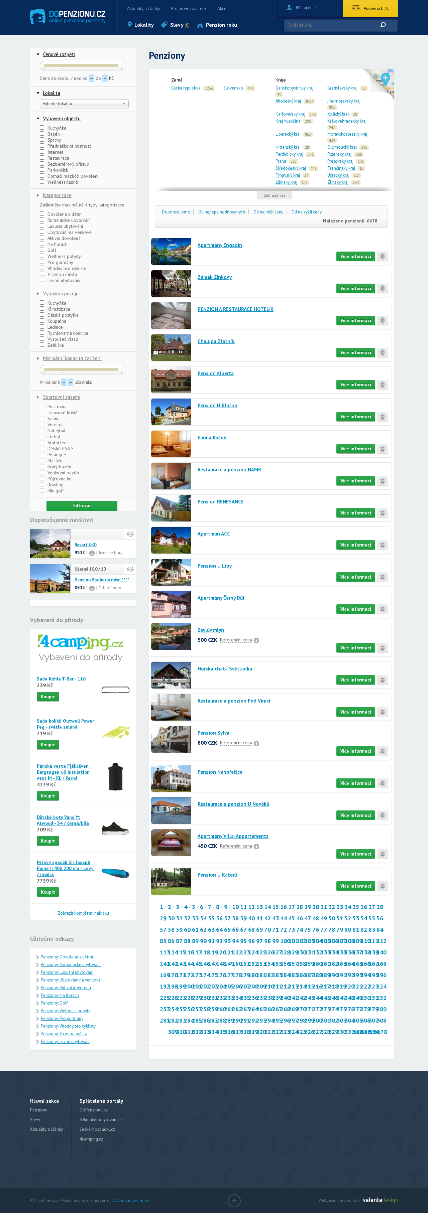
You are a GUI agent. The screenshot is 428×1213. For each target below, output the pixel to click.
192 (349, 975)
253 (165, 1009)
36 (219, 918)
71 (275, 929)
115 (181, 952)
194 (365, 975)
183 (277, 975)
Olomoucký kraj (342, 147)
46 (299, 918)
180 (253, 975)
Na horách (54, 244)
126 (269, 952)
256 (189, 1009)
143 (181, 963)
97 (259, 941)
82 (363, 929)
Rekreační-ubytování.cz (101, 1119)
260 (221, 1009)
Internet (51, 152)
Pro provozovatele (188, 8)
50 (331, 918)
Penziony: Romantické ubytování (71, 964)
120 (221, 952)
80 (347, 929)
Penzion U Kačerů (217, 875)
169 (165, 975)
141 (165, 963)
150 (237, 963)
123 (245, 952)
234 (237, 998)
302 (333, 1020)
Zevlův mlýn (211, 630)
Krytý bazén (55, 467)
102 (301, 941)
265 (261, 1009)
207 (245, 986)
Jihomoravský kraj (343, 101)
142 (173, 963)
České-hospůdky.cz (97, 1129)
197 (165, 986)
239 (277, 998)
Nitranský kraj (288, 147)
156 (285, 963)
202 (205, 986)
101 (293, 941)
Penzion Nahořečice (220, 772)
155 (277, 963)
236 (253, 998)
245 (325, 998)
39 (243, 918)
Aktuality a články (143, 8)
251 (373, 998)
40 (251, 918)
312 (197, 1032)
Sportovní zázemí (61, 397)
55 (371, 918)
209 (261, 986)
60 (187, 929)
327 (317, 1032)
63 (211, 929)
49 (323, 918)
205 (229, 986)
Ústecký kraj (338, 175)
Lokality (144, 24)
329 (333, 1032)
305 (357, 1020)
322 (277, 1032)
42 (267, 918)
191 (341, 975)
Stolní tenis (55, 443)
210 (269, 986)
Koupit (48, 697)
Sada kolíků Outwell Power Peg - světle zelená (65, 724)
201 (197, 986)
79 (339, 929)
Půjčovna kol (56, 479)
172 (189, 975)
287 (213, 1020)
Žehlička (52, 345)
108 (349, 941)
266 (269, 1009)
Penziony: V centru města (64, 1034)
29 (163, 918)
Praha (281, 161)
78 (331, 929)
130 (301, 952)
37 (227, 918)
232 (221, 998)
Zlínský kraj (337, 182)
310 (181, 1032)
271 (309, 1009)
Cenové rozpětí (59, 54)
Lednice (51, 327)
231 (213, 998)
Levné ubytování (60, 280)
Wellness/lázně (59, 182)
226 (173, 998)
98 (267, 941)
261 (229, 1009)
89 (195, 941)
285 (197, 1020)
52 (347, 918)
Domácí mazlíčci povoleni (69, 176)
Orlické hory (110, 588)
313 (205, 1032)
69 (259, 929)
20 (315, 907)
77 (323, 929)
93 (227, 941)
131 (309, 952)
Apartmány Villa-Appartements (233, 836)
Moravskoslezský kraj (347, 134)
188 (317, 975)
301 (325, 1020)
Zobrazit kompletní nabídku (83, 913)
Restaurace (54, 158)
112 (382, 941)
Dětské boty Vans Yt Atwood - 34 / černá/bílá (63, 820)
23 (339, 907)
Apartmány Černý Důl (221, 598)
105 (325, 941)
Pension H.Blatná (217, 405)
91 (211, 941)
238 (269, 998)
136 (349, 952)
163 (341, 963)
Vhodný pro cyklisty (63, 268)
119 (213, 952)
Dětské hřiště (56, 449)
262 (237, 1009)
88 (187, 941)
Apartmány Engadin (220, 245)
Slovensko (233, 88)
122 (237, 952)
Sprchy (50, 140)
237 (261, 998)
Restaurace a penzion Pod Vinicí (234, 701)
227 (181, 998)
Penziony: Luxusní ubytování (67, 972)
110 (365, 941)
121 (229, 952)
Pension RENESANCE (221, 501)
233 (229, 998)
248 (349, 998)
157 (293, 963)
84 (380, 929)
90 (203, 941)
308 (382, 1020)
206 (237, 986)
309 (173, 1032)
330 (341, 1032)
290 (237, 1020)
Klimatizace (55, 309)
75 (307, 929)
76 (315, 929)
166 (365, 963)
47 (307, 918)
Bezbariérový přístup (64, 164)
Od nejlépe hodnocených (221, 212)
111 (373, 941)
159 (309, 963)
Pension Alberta (216, 373)
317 (237, 1032)
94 (235, 941)
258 (205, 1009)
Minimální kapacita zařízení (72, 358)
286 (205, 1020)
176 (221, 975)
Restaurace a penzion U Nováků (233, 804)
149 (229, 963)
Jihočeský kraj (288, 101)
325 (301, 1032)
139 (373, 952)
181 (261, 975)
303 (341, 1020)
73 (291, 929)
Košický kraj (338, 114)
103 (309, 941)
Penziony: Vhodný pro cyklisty (68, 1026)
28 (380, 907)
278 (365, 1009)
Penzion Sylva (213, 733)
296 (285, 1020)
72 (283, 929)
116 (189, 952)
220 (349, 986)
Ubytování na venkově (66, 232)
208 (253, 986)
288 (221, 1020)
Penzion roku (221, 24)
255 (181, 1009)
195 (373, 975)
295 (277, 1020)
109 (357, 941)
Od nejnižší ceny (268, 212)
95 (243, 941)
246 (333, 998)
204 (221, 986)
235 (245, 998)
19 (307, 907)
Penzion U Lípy (215, 566)
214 (301, 986)
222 (365, 986)
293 (261, 1020)
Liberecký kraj (288, 134)
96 (251, 941)
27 (371, 907)
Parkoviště (54, 170)
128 (285, 952)
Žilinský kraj (286, 182)
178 (237, 975)
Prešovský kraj (340, 161)
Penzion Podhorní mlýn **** (102, 580)
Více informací (355, 256)
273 (325, 1009)
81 (355, 929)
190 (333, 975)
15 (275, 907)
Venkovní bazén (59, 473)
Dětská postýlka (59, 315)
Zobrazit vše (275, 195)
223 (373, 986)
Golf (48, 250)
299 (309, 1020)
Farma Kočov (212, 437)
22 (331, 907)
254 (173, 1009)
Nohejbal (53, 431)
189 (325, 975)
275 (341, 1009)
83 (371, 929)
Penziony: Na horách (60, 995)
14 (267, 907)
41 (259, 918)
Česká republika (186, 88)
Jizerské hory (110, 553)
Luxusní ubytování (61, 226)
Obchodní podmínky (131, 1200)
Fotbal (50, 437)
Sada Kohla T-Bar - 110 (61, 679)
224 (382, 986)
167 (373, 963)
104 (317, 941)
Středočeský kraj (291, 168)
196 (382, 975)
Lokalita (51, 93)
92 (219, 941)
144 (189, 963)
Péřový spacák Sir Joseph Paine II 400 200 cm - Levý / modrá (65, 868)
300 (317, 1020)
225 (165, 998)
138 (365, 952)
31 (179, 918)
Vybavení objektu (62, 118)
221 (357, 986)
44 (283, 918)
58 (171, 929)
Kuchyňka (53, 128)
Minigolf (52, 491)
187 (309, 975)
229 (197, 998)
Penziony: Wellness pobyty (65, 1011)
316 (229, 1032)
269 (293, 1009)
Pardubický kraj (289, 154)
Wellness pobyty (60, 256)
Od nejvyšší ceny (307, 212)
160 (317, 963)
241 (293, 998)
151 (245, 963)
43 (275, 918)
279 (373, 1009)
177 (229, 975)
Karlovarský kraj (290, 114)
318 (245, 1032)
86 (171, 941)
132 (317, 952)
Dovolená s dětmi (61, 214)
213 (293, 986)
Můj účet (304, 7)
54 (363, 918)
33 (195, 918)
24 (347, 907)
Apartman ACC (214, 533)
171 (181, 975)
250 (365, 998)
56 (380, 918)
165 (357, 963)
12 (251, 907)
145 (197, 963)
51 (339, 918)
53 (355, 918)
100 (285, 941)
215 (309, 986)
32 (187, 918)
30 (171, 918)
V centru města (58, 274)
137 (357, 952)
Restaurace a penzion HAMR (229, 469)
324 (293, 1032)
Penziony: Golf (54, 1003)
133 (325, 952)
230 (205, 998)
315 (221, 1032)
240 (285, 998)
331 (349, 1032)
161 (325, 963)
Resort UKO (86, 545)
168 (382, 963)
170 (173, 975)
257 (197, 1009)
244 (317, 998)
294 (269, 1020)
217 (325, 986)
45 (291, 918)
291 (245, 1020)
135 (341, 952)
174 (205, 975)
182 (269, 975)
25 (355, 907)
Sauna (50, 419)
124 (253, 952)
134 (333, 952)
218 (333, 986)
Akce (221, 8)
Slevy (180, 24)
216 (317, 986)
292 (253, 1020)
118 (205, 952)
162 (333, 963)
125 (261, 952)
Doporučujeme (176, 212)
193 (357, 975)
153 (261, 963)
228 (189, 998)
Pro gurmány (56, 262)
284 (189, 1020)
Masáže (51, 461)
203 (213, 986)
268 (285, 1009)
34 (203, 918)
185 (293, 975)
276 (349, 1009)
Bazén (50, 134)
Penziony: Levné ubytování (65, 1041)
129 (293, 952)
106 (333, 941)
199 (181, 986)
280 (382, 1009)
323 (285, 1032)
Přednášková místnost (65, 146)
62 (203, 929)
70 (267, 929)
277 (357, 1009)
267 (277, 1009)
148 (221, 963)
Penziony (38, 1110)
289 (229, 1020)
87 (179, 941)
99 (275, 941)
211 (277, 986)
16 (283, 907)
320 (261, 1032)
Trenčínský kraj (341, 168)
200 (189, 986)
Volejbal (52, 425)
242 (301, 998)
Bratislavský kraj (342, 88)
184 (285, 975)
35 (211, 918)
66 (235, 929)
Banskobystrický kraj (294, 88)
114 (173, 952)
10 (235, 907)
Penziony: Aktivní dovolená (66, 988)
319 (253, 1032)
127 (277, 952)
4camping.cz (91, 1139)
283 (181, 1020)
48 (315, 918)
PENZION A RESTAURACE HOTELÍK (236, 309)
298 (301, 1020)
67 (243, 929)
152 (253, 963)
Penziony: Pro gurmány (62, 1018)
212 (285, 986)
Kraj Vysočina (288, 121)
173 (197, 975)
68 (251, 929)
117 (197, 952)
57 (163, 929)
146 (205, 963)
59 (179, 929)
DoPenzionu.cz (94, 1110)
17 (291, 907)
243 (309, 998)
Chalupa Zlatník (216, 341)
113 (165, 952)
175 (213, 975)
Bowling (52, 485)
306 (365, 1020)
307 (373, 1020)
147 (213, 963)
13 (259, 907)
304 (349, 1020)
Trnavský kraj (288, 175)
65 (227, 929)
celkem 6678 (370, 1032)
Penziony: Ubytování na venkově (71, 980)
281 (165, 1020)
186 (301, 975)
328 (325, 1032)
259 (213, 1009)
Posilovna (53, 407)
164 (349, 963)
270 (301, 1009)
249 (357, 998)
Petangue (53, 455)
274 (333, 1009)
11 (243, 907)
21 (323, 907)
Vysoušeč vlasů (59, 339)
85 (163, 941)
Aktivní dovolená (60, 238)
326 (309, 1032)
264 (253, 1009)
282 (173, 1020)
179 (245, 975)
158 (301, 963)
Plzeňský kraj (339, 154)
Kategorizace (57, 195)
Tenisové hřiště (59, 413)
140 (382, 952)
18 (299, 907)
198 (173, 986)
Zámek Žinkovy (215, 277)
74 (299, 929)
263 (245, 1009)
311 (189, 1032)
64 (219, 929)
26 (363, 907)
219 (341, 986)
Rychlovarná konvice (64, 333)
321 (269, 1032)
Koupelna (53, 321)
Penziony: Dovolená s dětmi (67, 957)
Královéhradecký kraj (346, 121)
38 (235, 918)
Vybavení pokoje (61, 293)
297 (293, 1020)
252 (382, 998)
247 (341, 998)
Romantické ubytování (65, 220)
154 (269, 963)
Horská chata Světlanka (225, 668)
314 (213, 1032)
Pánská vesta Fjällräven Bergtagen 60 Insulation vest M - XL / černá (63, 772)
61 (195, 929)
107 (341, 941)
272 (317, 1009)
